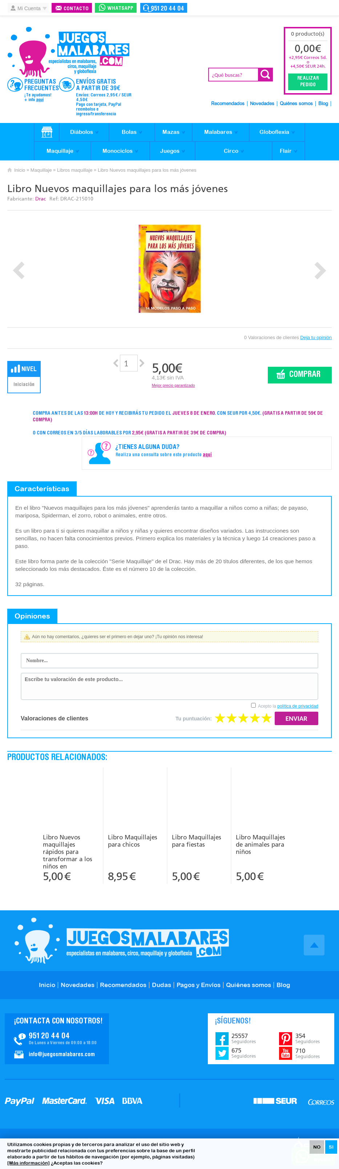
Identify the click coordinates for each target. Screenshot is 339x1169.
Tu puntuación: (193, 718)
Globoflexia (274, 132)
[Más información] (28, 1163)
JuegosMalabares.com (68, 52)
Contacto (76, 9)
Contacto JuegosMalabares (57, 1038)
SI (331, 1147)
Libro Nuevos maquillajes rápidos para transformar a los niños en (67, 851)
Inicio (19, 170)
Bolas (129, 132)
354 (307, 1038)
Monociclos (117, 151)
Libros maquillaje (75, 170)
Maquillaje (60, 151)
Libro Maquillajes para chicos (132, 841)
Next (320, 270)
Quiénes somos (296, 104)
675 (243, 1052)
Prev (19, 270)
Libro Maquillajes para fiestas (196, 841)
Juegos (169, 151)
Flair (286, 151)
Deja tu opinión (316, 337)
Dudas (161, 985)
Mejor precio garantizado (173, 385)
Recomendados (228, 104)
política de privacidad (297, 706)
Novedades (262, 104)
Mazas (170, 132)
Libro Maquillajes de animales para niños (260, 844)
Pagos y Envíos (199, 985)
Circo (231, 151)
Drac (40, 199)
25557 (243, 1038)
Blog (323, 104)
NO (316, 1147)
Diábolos (81, 132)
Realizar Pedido (308, 82)
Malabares (218, 132)
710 (307, 1053)
